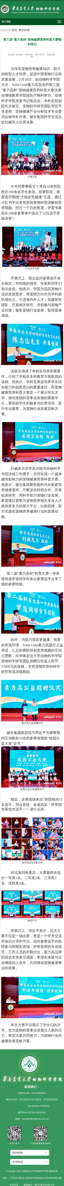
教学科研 (24, 30)
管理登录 (14, 1184)
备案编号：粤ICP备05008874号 (39, 1184)
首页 (14, 30)
